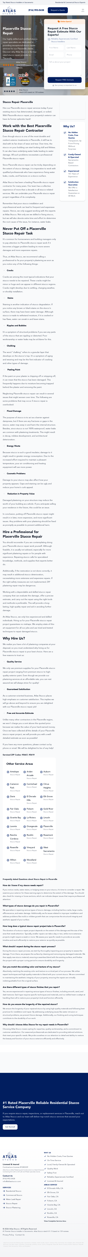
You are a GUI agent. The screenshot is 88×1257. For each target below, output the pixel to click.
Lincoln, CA (52, 1209)
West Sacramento (49, 850)
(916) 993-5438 (36, 10)
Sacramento (27, 1243)
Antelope (15, 773)
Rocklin (32, 836)
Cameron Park (16, 787)
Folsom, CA (52, 1201)
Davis (15, 798)
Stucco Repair (12, 1203)
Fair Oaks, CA (52, 1197)
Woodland (32, 861)
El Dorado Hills (33, 799)
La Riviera (32, 819)
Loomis (15, 828)
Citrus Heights (49, 787)
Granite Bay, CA (53, 1205)
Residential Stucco (13, 1191)
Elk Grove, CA (53, 1192)
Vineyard (32, 849)
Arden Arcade (33, 775)
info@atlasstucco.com (12, 1181)
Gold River (48, 810)
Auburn (48, 773)
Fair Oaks (15, 810)
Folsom (32, 810)
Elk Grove (48, 798)
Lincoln (48, 819)
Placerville (48, 828)
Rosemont (48, 836)
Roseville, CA (52, 1217)
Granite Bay (16, 819)
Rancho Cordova (16, 838)
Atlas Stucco (14, 1229)
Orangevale (32, 828)
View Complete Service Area (55, 1221)
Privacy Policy (8, 1235)
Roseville (15, 849)
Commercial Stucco (14, 1195)
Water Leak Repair (13, 1199)
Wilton (15, 861)
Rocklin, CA (52, 1213)
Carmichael (32, 785)
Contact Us (20, 1235)
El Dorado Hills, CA (55, 1188)
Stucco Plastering (13, 1208)
